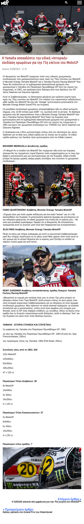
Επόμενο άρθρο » (69, 499)
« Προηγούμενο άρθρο (18, 509)
